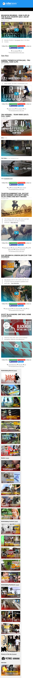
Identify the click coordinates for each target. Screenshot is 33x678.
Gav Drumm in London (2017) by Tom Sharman (16, 256)
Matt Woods (23, 247)
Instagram (22, 46)
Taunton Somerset (20, 249)
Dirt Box (21, 364)
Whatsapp (13, 46)
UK (21, 51)
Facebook (14, 47)
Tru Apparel (17, 40)
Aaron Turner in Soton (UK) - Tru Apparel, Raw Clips (15, 61)
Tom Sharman (15, 283)
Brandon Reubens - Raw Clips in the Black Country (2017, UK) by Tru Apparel (15, 16)
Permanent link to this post (17, 52)
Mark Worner (14, 222)
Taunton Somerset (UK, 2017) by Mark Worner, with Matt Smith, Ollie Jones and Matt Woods (15, 195)
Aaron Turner (7, 83)
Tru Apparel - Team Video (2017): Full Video (15, 115)
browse (14, 654)
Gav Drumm (7, 279)
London (24, 308)
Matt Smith (11, 249)
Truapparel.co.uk (8, 178)
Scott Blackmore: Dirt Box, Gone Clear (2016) (16, 315)
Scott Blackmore (12, 364)
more (15, 370)
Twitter (21, 47)
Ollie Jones (15, 247)
